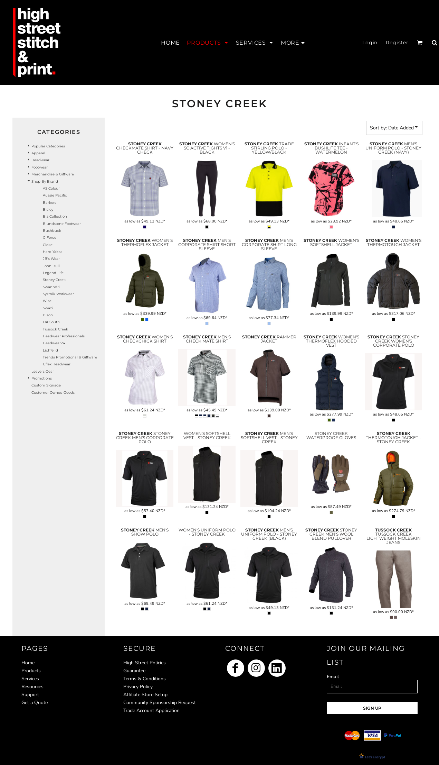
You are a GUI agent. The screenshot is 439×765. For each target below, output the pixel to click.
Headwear (40, 160)
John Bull (51, 266)
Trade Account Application (151, 710)
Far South (51, 322)
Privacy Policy (138, 686)
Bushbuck (52, 230)
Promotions (41, 378)
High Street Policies (144, 662)
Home (28, 662)
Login (370, 42)
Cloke (48, 245)
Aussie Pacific (55, 195)
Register (397, 42)
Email (333, 676)
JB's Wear (51, 258)
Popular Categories (48, 146)
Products (31, 670)
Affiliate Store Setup (145, 694)
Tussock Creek (55, 329)
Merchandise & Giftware (52, 174)
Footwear (39, 167)
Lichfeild (50, 350)
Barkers (49, 202)
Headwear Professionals (64, 336)
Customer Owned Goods (53, 392)
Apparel (38, 153)
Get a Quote (34, 702)
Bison (48, 315)
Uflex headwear (56, 364)
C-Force (49, 237)
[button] (207, 42)
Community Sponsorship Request (159, 702)
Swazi (48, 308)
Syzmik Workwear (58, 294)
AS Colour (51, 188)
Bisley (48, 209)
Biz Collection (55, 216)
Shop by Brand (44, 181)
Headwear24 (54, 343)
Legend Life (53, 273)
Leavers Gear (42, 371)
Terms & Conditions (144, 678)
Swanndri (51, 287)
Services (30, 678)
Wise (47, 301)
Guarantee (134, 670)
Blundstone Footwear (62, 223)
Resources (32, 686)
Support (30, 694)
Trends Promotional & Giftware (70, 357)
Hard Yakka (53, 251)
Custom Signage (46, 385)
